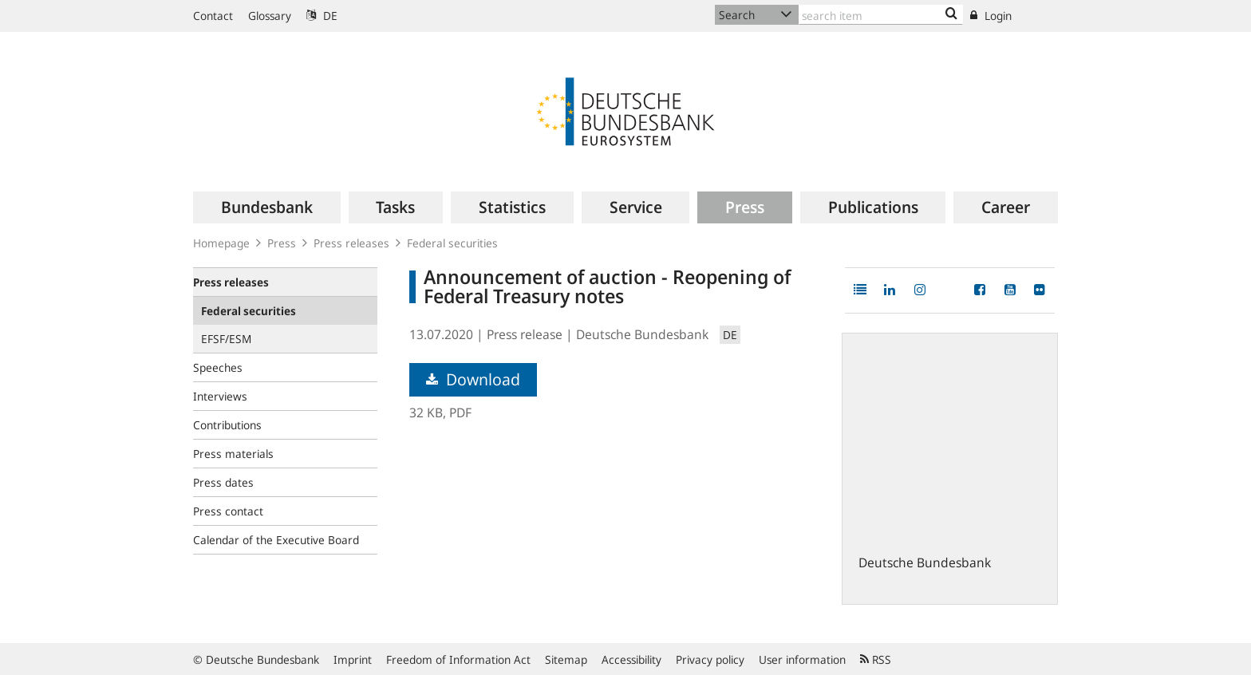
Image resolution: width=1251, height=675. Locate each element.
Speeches (218, 367)
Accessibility (631, 659)
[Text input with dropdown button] (881, 15)
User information (802, 659)
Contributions (227, 424)
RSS (875, 659)
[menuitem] (267, 207)
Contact (213, 15)
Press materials (233, 453)
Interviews (220, 396)
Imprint (352, 659)
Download (473, 379)
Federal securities (452, 243)
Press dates (223, 482)
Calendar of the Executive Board (276, 539)
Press (281, 243)
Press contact (228, 511)
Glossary (269, 15)
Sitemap (566, 659)
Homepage (221, 243)
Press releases (351, 243)
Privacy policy (710, 659)
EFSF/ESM (226, 338)
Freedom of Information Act (458, 659)
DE (321, 15)
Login (991, 15)
